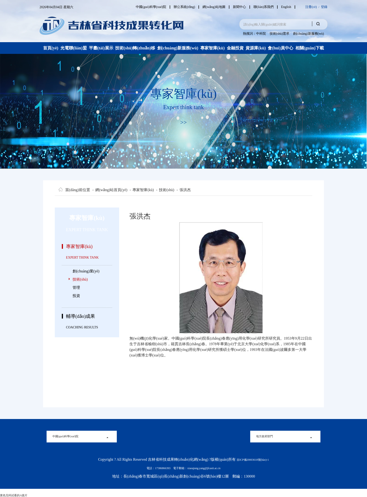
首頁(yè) (50, 48)
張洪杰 (183, 190)
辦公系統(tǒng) (181, 7)
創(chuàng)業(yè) (86, 271)
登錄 (324, 7)
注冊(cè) (311, 7)
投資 (76, 296)
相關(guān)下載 (309, 48)
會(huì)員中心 (280, 48)
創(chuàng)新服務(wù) (308, 33)
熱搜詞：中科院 (254, 33)
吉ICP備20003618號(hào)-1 (253, 459)
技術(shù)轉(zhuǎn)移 (135, 48)
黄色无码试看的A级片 (13, 495)
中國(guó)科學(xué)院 (147, 7)
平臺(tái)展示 (101, 48)
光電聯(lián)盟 (73, 48)
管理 (76, 287)
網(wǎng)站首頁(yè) (109, 190)
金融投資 (235, 48)
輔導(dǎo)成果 (80, 316)
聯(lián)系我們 (263, 7)
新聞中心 (238, 7)
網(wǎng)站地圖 (211, 7)
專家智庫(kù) (212, 48)
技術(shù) (165, 190)
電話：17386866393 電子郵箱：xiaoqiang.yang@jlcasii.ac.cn (183, 468)
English (286, 7)
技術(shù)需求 (280, 33)
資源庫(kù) (256, 48)
